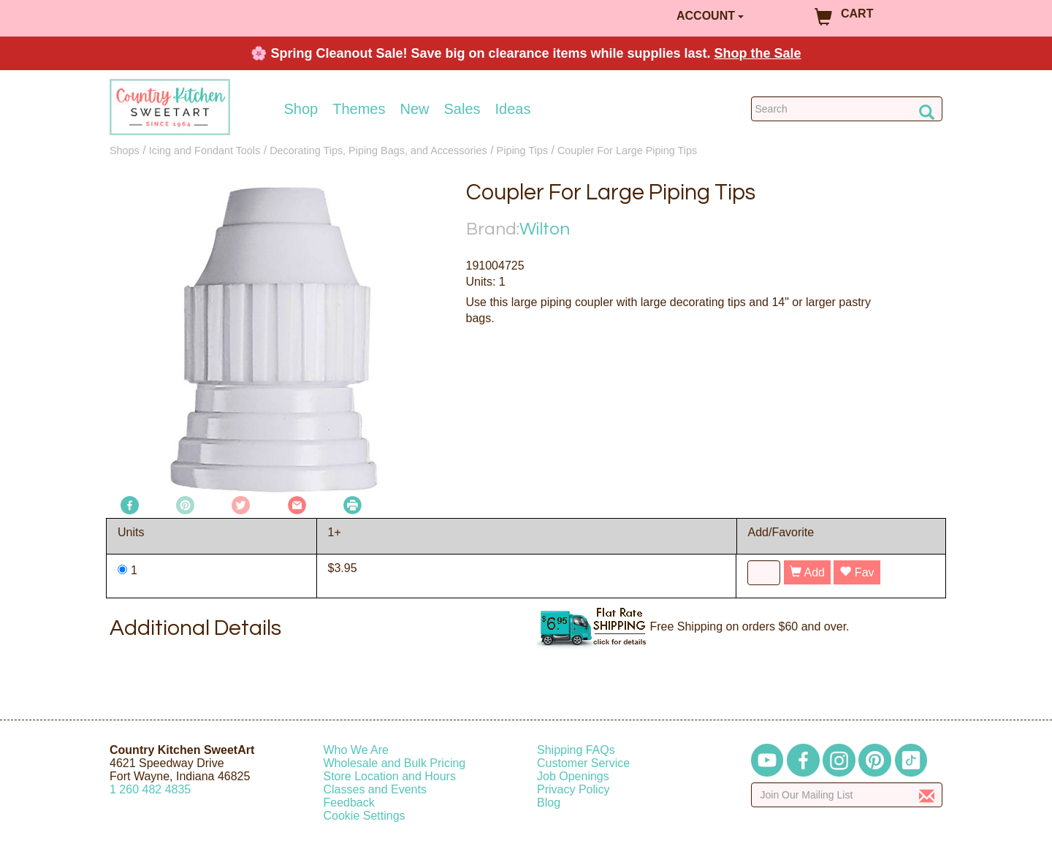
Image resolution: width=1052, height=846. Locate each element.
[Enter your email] (847, 794)
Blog (548, 802)
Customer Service (583, 763)
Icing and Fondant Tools (205, 150)
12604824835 (150, 789)
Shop (301, 109)
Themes (358, 109)
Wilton (544, 229)
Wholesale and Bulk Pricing (395, 763)
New (414, 109)
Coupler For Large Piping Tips (627, 150)
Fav (856, 572)
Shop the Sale (757, 53)
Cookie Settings (364, 815)
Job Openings (573, 776)
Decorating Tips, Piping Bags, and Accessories (378, 150)
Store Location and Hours (390, 776)
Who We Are (356, 750)
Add (807, 572)
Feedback (349, 802)
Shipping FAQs (576, 750)
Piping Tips (522, 150)
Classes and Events (375, 789)
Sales (462, 109)
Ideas (513, 109)
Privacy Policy (573, 789)
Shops (125, 150)
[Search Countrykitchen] (847, 108)
